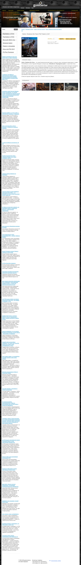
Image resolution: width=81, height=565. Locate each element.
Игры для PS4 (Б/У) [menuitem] (9, 49)
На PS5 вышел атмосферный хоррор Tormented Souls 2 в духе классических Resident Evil (11, 441)
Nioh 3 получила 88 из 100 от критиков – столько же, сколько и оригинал (10, 127)
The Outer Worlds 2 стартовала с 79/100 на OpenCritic (10, 389)
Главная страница (20, 10)
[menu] (9, 43)
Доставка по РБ (74, 10)
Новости (4, 10)
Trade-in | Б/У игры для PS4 (39, 29)
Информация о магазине (34, 10)
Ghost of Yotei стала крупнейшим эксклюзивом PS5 (10, 457)
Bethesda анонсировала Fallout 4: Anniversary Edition (10, 372)
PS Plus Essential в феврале (9, 263)
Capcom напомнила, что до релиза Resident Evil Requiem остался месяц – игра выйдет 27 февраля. (11, 332)
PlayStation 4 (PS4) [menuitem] (10, 34)
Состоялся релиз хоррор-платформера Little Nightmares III (10, 536)
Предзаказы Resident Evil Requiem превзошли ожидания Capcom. (10, 272)
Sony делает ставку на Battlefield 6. (10, 514)
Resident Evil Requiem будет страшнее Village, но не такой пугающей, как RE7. (9, 157)
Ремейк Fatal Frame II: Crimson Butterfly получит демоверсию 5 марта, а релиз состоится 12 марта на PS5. (10, 317)
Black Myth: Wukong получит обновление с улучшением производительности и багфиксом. (10, 485)
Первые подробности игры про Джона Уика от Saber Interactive (9, 57)
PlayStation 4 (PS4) (29, 29)
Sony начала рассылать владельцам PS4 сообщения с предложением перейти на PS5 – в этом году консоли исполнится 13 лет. (11, 283)
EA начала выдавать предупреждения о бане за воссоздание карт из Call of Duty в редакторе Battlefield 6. (10, 403)
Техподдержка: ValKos (56, 560)
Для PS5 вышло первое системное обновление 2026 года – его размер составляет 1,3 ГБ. (10, 300)
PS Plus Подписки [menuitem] (8, 52)
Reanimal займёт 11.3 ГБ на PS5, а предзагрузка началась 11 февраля (10, 113)
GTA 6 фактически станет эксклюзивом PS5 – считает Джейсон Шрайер (11, 236)
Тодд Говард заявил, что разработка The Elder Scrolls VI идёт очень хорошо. (10, 357)
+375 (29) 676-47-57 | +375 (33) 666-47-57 (56, 10)
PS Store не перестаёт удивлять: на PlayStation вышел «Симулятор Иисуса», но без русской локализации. (10, 209)
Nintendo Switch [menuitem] (7, 43)
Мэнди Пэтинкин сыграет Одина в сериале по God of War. (10, 252)
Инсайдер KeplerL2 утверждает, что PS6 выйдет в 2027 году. (10, 524)
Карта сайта (10, 10)
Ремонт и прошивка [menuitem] (9, 46)
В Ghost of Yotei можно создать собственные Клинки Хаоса (9, 469)
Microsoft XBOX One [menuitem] (10, 40)
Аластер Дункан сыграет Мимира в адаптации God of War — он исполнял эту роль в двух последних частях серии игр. (11, 193)
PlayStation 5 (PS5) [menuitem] (10, 37)
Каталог (23, 29)
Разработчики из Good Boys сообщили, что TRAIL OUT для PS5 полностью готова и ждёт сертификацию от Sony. (10, 344)
